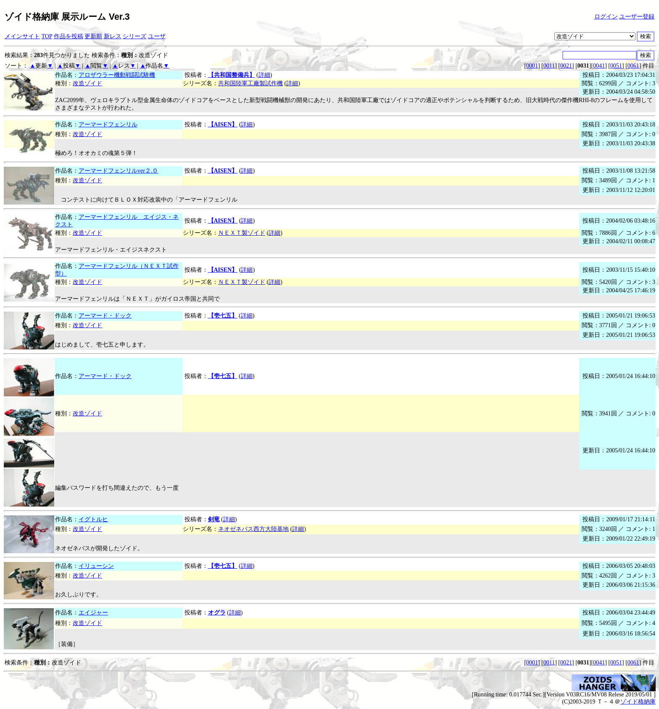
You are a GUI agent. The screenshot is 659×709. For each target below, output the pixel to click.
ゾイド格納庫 (638, 701)
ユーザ (157, 36)
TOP (47, 36)
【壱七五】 (222, 315)
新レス (112, 36)
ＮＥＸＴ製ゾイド (241, 233)
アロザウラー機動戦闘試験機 (117, 75)
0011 (549, 66)
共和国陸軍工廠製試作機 (250, 83)
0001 (532, 66)
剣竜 (214, 519)
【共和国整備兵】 (231, 75)
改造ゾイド (87, 83)
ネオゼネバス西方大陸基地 (253, 529)
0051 (616, 66)
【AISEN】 (223, 124)
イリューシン (96, 566)
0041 (599, 66)
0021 (566, 66)
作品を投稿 (68, 36)
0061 (633, 66)
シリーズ (134, 36)
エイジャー (93, 612)
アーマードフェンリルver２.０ (118, 171)
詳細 (264, 75)
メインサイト (22, 36)
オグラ (217, 612)
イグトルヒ (93, 519)
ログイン (606, 16)
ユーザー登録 (636, 16)
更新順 (93, 36)
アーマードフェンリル (108, 124)
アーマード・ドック (105, 315)
